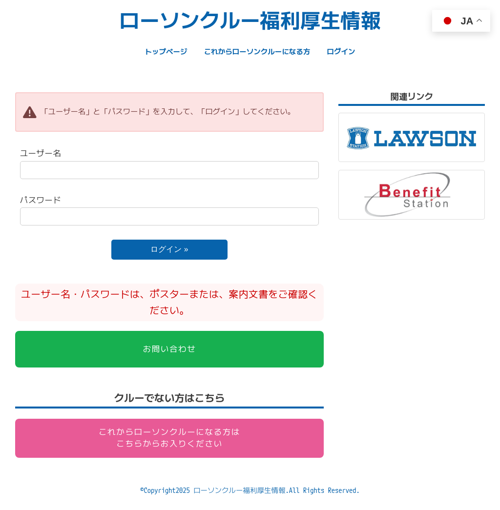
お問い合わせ (169, 349)
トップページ (166, 51)
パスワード (169, 210)
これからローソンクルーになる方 (257, 51)
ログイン (341, 51)
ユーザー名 (169, 163)
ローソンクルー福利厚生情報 (249, 20)
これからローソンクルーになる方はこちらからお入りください (169, 438)
